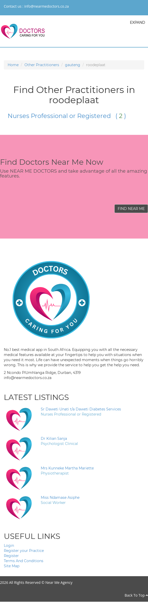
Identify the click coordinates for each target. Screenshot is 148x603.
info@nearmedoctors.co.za (46, 6)
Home (13, 65)
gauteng (72, 65)
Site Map (11, 566)
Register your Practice (24, 550)
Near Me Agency (58, 582)
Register (11, 555)
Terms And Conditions (23, 561)
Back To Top (136, 595)
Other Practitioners (41, 65)
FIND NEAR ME (131, 208)
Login (9, 545)
